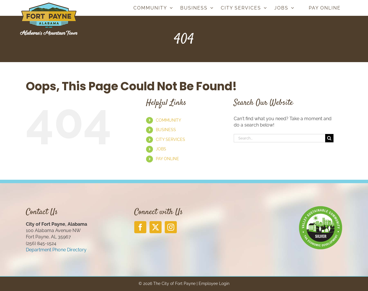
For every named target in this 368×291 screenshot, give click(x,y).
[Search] (329, 138)
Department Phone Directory (56, 249)
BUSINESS (166, 129)
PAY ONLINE (167, 158)
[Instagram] (171, 227)
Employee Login (214, 283)
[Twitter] (156, 227)
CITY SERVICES (170, 139)
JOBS (161, 149)
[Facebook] (140, 227)
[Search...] (279, 138)
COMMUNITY (168, 120)
